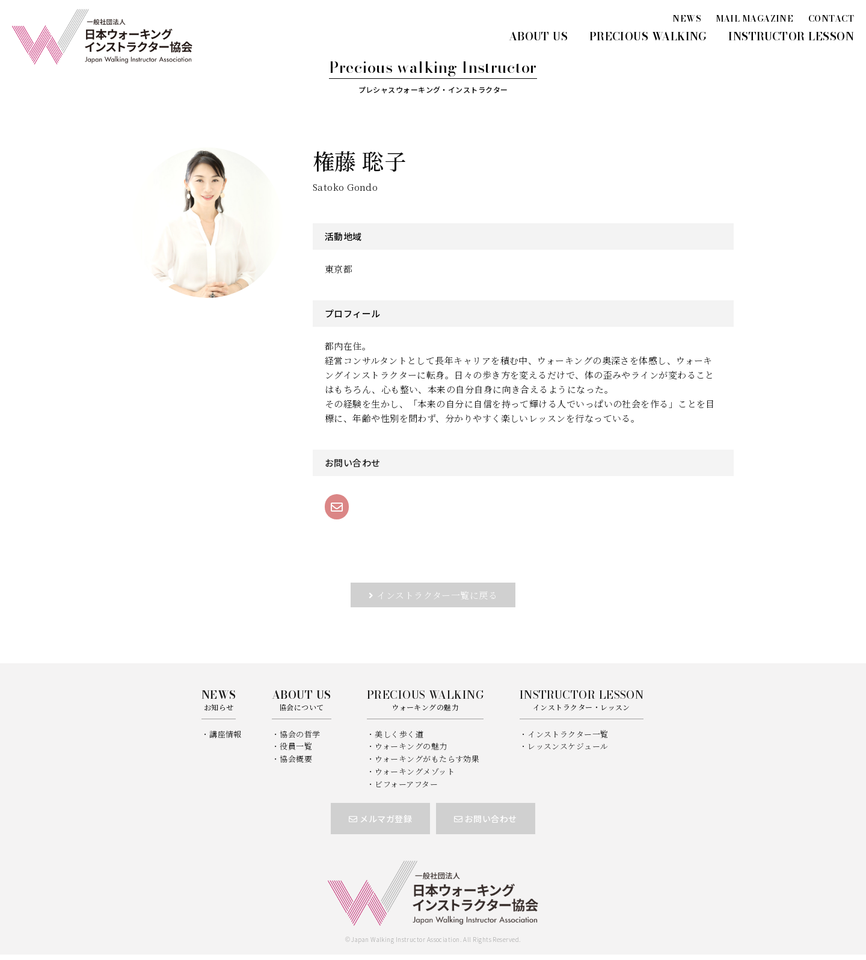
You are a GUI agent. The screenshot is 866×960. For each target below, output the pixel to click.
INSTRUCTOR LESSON (791, 36)
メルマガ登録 (380, 819)
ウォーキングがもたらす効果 (427, 758)
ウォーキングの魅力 (411, 746)
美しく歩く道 (399, 734)
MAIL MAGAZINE (755, 18)
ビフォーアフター (406, 784)
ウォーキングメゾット (415, 771)
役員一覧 (296, 746)
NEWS (686, 18)
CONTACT (831, 18)
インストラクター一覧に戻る (436, 595)
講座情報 (225, 734)
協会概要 (296, 758)
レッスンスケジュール (568, 746)
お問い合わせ (485, 819)
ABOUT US (538, 36)
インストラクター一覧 (568, 734)
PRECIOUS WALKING (648, 36)
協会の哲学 (300, 734)
